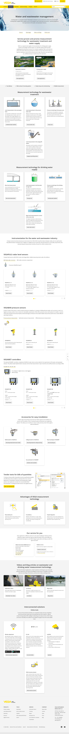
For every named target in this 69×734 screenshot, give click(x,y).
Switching (5, 713)
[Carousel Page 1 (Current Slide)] (34, 298)
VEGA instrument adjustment (11, 655)
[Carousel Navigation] (63, 298)
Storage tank (29, 198)
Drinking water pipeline (52, 198)
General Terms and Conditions (16, 726)
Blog (43, 717)
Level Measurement (7, 711)
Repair (30, 713)
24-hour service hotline (41, 552)
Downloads (16, 6)
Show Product (8, 293)
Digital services (6, 717)
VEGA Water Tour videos (10, 595)
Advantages (28, 32)
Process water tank (30, 124)
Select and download (8, 486)
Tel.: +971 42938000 (19, 551)
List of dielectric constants (34, 717)
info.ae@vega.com (19, 553)
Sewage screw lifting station (32, 156)
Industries (11, 6)
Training (30, 711)
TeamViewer (31, 719)
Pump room (50, 124)
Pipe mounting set (51, 442)
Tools (17, 707)
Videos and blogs (37, 32)
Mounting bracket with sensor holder (13, 442)
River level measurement (10, 198)
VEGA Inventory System (31, 690)
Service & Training (23, 6)
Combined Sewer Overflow (11, 124)
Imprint (24, 726)
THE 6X (35, 6)
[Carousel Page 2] (35, 298)
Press (43, 715)
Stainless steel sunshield (31, 462)
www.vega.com (18, 554)
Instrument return (32, 709)
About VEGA (44, 709)
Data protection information (32, 726)
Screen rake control (31, 227)
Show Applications (20, 78)
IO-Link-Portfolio (30, 655)
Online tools (47, 32)
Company (30, 6)
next (64, 298)
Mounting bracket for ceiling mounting (34, 442)
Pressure (5, 715)
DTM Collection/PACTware (21, 715)
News (43, 713)
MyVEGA (49, 655)
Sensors (21, 32)
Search (17, 717)
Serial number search (20, 711)
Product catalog (7, 709)
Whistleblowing (42, 726)
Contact (43, 711)
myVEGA (18, 713)
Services (31, 707)
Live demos (29, 595)
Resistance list (32, 715)
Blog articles (50, 595)
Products (5, 6)
